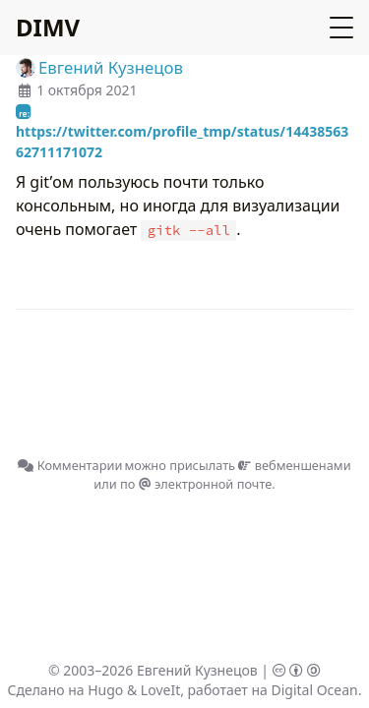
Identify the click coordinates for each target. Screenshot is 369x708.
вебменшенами (294, 465)
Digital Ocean (314, 689)
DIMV (48, 27)
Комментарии (70, 465)
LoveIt (160, 689)
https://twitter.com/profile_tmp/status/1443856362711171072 (182, 137)
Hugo (105, 689)
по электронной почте (196, 484)
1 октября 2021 (86, 90)
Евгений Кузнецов (197, 670)
